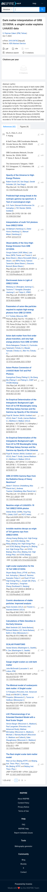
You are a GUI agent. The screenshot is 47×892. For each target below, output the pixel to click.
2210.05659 (15, 272)
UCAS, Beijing (19, 541)
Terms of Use (23, 811)
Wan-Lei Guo (11, 761)
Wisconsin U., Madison (27, 724)
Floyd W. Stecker (12, 415)
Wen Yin (26, 351)
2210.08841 (15, 298)
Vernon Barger (11, 724)
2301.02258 (15, 592)
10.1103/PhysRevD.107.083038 (18, 594)
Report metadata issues (23, 833)
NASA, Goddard (26, 415)
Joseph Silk (26, 581)
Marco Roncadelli (24, 258)
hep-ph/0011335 (12, 705)
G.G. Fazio (10, 205)
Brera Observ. (11, 258)
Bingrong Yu (26, 546)
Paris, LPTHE (22, 573)
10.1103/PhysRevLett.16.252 (17, 190)
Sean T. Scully (17, 418)
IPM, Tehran (21, 33)
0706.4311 (10, 746)
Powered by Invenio (23, 884)
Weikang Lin (11, 287)
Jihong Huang (11, 538)
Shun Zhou (17, 552)
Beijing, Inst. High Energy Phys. (24, 544)
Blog (23, 860)
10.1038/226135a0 (13, 216)
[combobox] (26, 9)
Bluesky (23, 864)
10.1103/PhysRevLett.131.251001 (19, 274)
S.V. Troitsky (11, 316)
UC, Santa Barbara (26, 628)
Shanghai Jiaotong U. (25, 287)
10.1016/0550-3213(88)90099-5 (18, 638)
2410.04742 (13, 41)
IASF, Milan (23, 253)
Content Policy (23, 803)
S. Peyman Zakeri (9, 33)
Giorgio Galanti (12, 253)
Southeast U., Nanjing (20, 586)
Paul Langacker (12, 726)
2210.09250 (20, 327)
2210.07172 (16, 237)
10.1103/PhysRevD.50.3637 (16, 679)
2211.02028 (10, 520)
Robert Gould (11, 182)
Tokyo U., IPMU (25, 292)
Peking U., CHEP (27, 380)
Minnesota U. (23, 633)
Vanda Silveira (11, 648)
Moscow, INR (22, 316)
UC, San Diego (22, 182)
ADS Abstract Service (17, 43)
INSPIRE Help (23, 829)
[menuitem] (34, 3)
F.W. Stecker (20, 208)
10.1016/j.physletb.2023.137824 (18, 362)
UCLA (8, 418)
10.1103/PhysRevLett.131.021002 (19, 499)
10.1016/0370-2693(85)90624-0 (18, 656)
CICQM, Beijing (12, 383)
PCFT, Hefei (26, 515)
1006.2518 (33, 772)
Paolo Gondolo (12, 607)
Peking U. (25, 377)
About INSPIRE (23, 799)
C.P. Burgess (11, 692)
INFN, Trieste (16, 255)
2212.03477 (33, 557)
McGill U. (17, 695)
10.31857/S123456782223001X (18, 330)
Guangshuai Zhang (13, 377)
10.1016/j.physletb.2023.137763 (18, 523)
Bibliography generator (23, 846)
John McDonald (12, 668)
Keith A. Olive (11, 633)
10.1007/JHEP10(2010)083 (20, 775)
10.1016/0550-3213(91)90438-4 (18, 615)
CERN (19, 512)
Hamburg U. (20, 229)
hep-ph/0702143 (12, 677)
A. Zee (8, 650)
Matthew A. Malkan (16, 421)
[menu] (35, 3)
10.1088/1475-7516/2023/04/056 (24, 560)
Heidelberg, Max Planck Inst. (25, 491)
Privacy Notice (23, 807)
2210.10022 (10, 359)
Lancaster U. (24, 668)
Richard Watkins (12, 630)
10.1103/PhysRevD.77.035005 (17, 748)
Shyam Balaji (11, 573)
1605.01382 (10, 429)
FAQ (23, 825)
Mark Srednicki (12, 628)
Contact (23, 872)
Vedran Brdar (11, 512)
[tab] (10, 126)
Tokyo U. (17, 578)
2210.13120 (15, 391)
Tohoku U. (24, 345)
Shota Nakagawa (12, 345)
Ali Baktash (10, 229)
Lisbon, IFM (10, 671)
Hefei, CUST (13, 515)
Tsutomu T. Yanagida (14, 290)
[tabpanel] (23, 457)
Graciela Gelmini (12, 610)
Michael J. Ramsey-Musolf (16, 735)
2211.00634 (15, 497)
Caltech (22, 737)
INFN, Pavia (20, 261)
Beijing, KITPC (22, 761)
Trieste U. (28, 255)
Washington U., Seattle (27, 648)
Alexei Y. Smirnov (12, 486)
